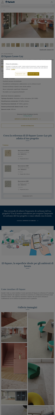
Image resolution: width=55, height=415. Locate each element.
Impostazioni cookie (21, 73)
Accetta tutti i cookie (33, 73)
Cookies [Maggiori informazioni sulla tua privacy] (13, 69)
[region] (27, 69)
